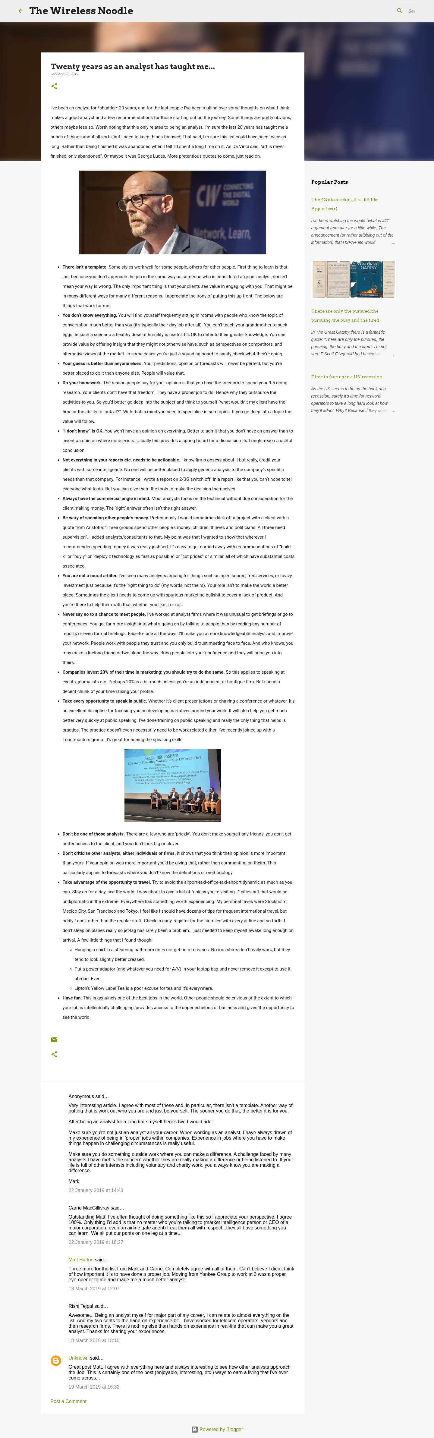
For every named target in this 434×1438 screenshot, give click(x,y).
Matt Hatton (81, 1259)
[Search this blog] (385, 11)
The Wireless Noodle (81, 11)
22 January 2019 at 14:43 (96, 1190)
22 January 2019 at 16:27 (96, 1242)
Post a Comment (68, 1401)
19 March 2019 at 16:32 (94, 1386)
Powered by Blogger (217, 1429)
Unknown (79, 1358)
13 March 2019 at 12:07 (94, 1288)
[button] (54, 87)
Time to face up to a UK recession (346, 376)
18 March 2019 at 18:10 (94, 1340)
